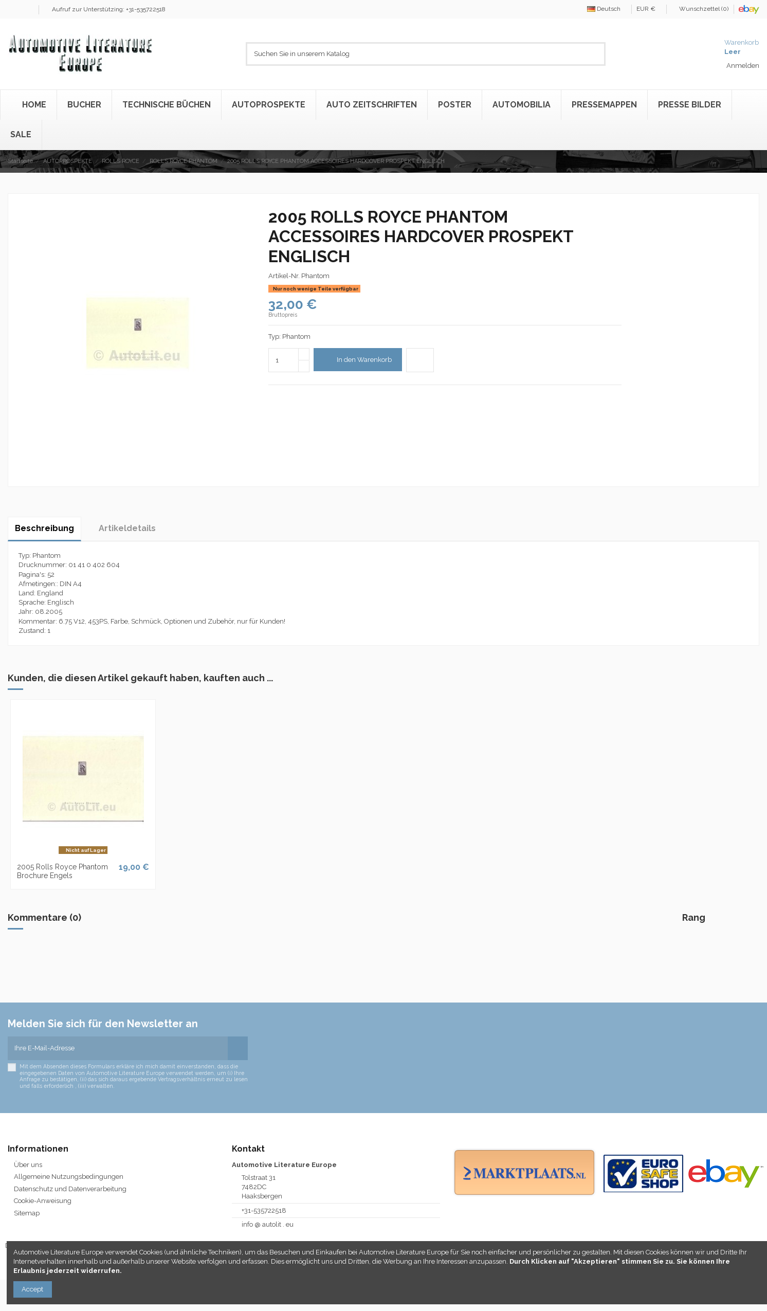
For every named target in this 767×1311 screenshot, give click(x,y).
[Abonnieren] (238, 1048)
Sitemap (27, 1213)
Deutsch (606, 8)
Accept (32, 1289)
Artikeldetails (127, 528)
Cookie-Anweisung (42, 1201)
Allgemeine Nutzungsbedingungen (68, 1176)
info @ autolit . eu (268, 1224)
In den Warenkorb (357, 359)
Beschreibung (44, 528)
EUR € (648, 8)
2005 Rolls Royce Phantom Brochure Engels (62, 871)
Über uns (28, 1165)
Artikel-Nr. (284, 276)
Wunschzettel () (700, 8)
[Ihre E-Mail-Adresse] (118, 1048)
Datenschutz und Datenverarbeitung (70, 1189)
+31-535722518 (264, 1210)
